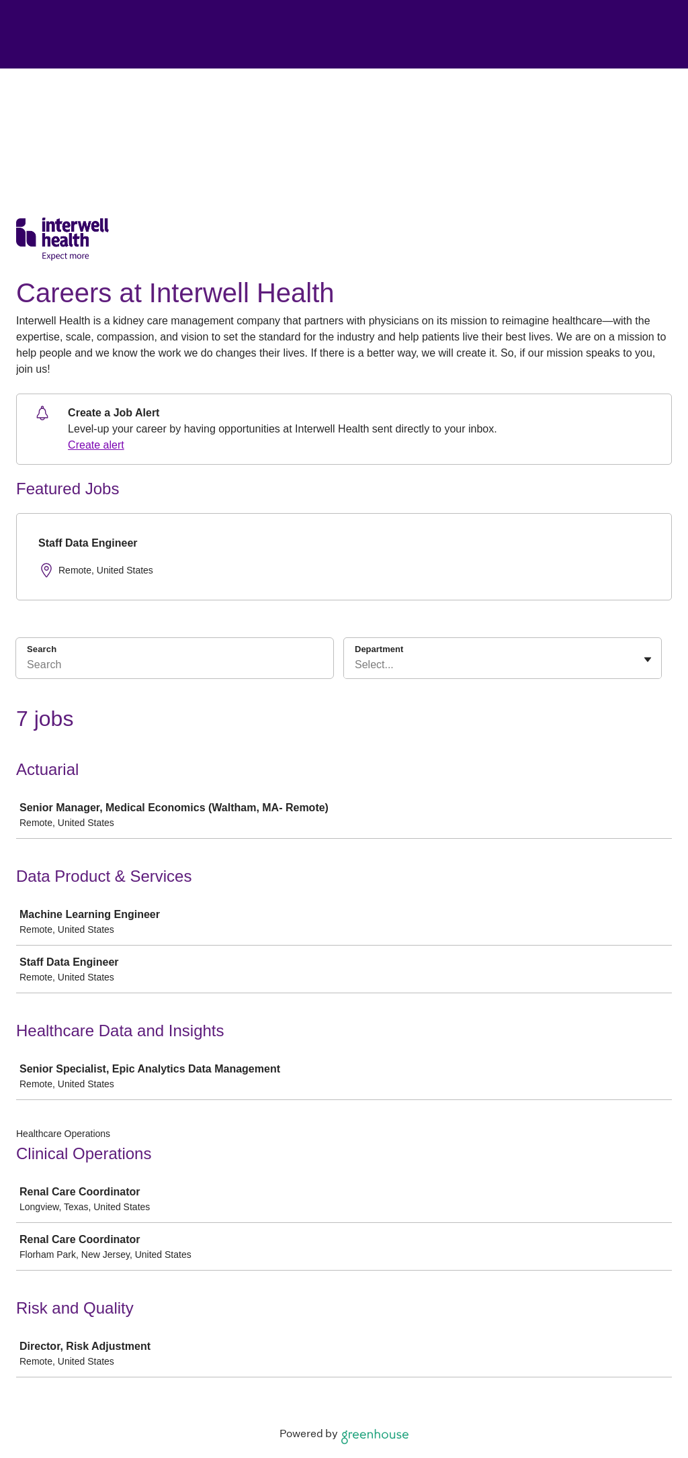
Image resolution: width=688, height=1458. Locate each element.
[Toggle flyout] (648, 659)
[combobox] (356, 664)
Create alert (96, 445)
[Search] (174, 666)
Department (379, 649)
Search (41, 649)
